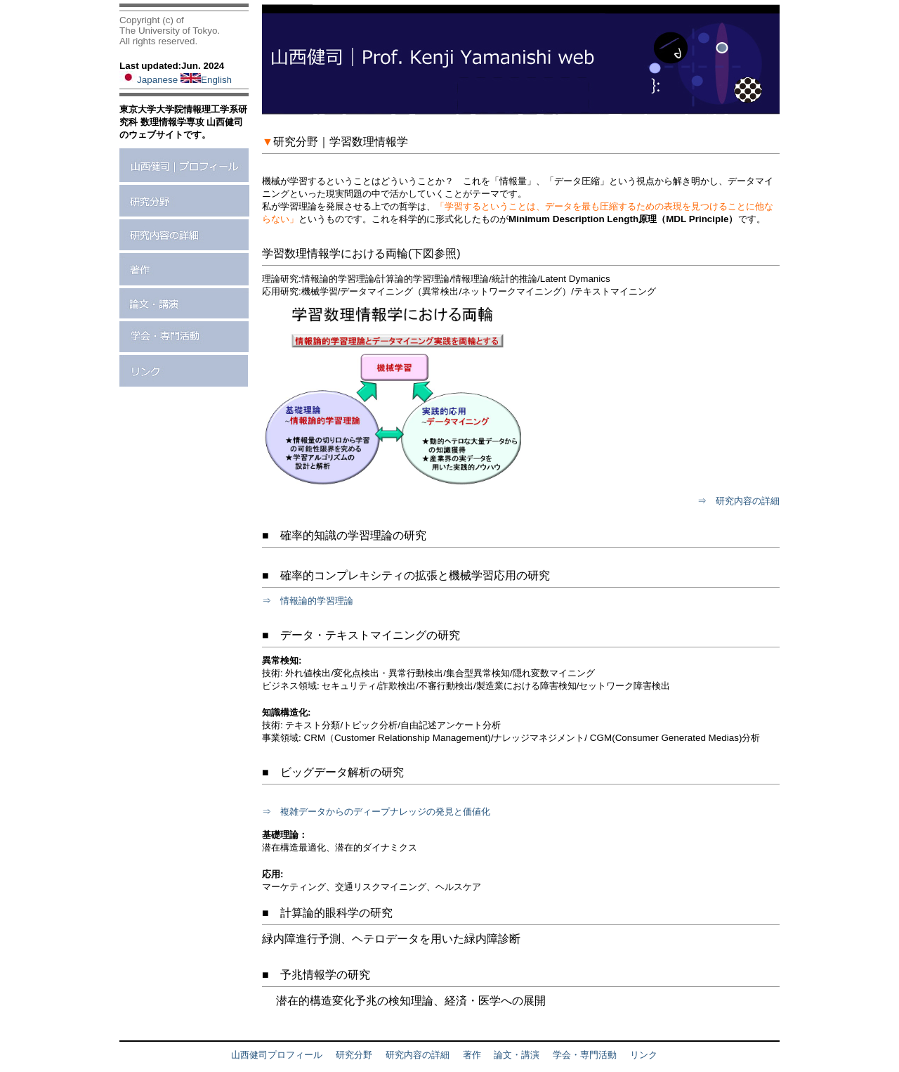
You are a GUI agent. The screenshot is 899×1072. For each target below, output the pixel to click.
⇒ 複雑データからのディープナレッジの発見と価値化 (376, 811)
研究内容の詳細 (418, 1055)
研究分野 (354, 1055)
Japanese (150, 80)
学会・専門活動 (585, 1055)
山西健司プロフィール (276, 1055)
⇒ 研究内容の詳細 (738, 501)
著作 (472, 1055)
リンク (643, 1055)
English (206, 80)
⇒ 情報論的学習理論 (307, 600)
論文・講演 (516, 1055)
